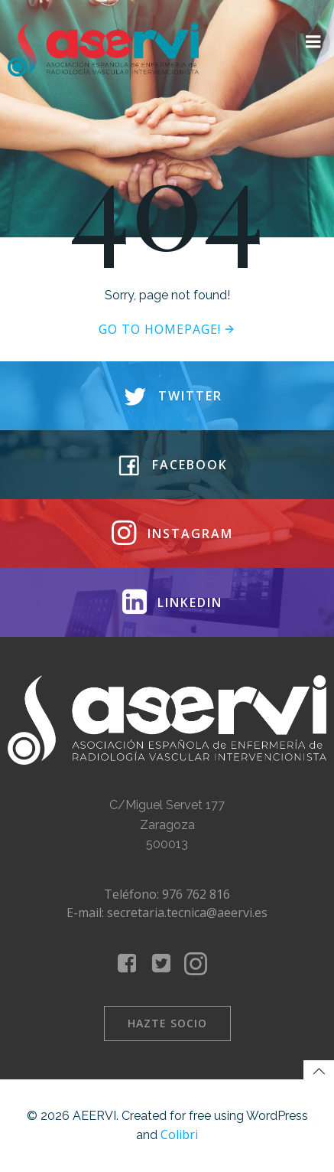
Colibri (179, 1134)
